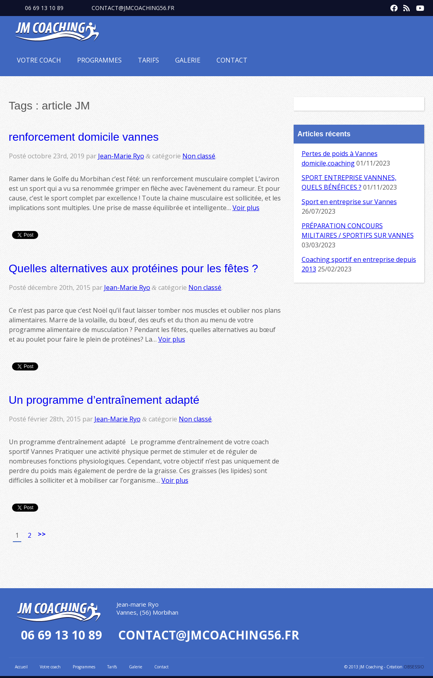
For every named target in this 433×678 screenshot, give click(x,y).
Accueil (21, 667)
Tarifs (148, 60)
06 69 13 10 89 (44, 8)
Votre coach (39, 60)
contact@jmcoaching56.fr (133, 8)
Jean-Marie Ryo (121, 156)
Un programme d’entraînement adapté (104, 400)
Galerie (187, 60)
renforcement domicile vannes (84, 137)
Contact (231, 60)
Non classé (198, 156)
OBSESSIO (414, 667)
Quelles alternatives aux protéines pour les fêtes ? (133, 268)
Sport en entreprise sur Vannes (349, 201)
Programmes (99, 60)
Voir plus (246, 207)
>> (42, 534)
